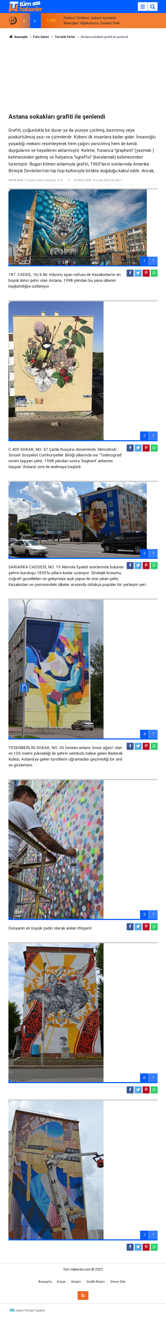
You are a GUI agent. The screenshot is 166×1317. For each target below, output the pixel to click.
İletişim (76, 1282)
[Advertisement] (83, 76)
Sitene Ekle (118, 1282)
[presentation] (24, 20)
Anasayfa (45, 1282)
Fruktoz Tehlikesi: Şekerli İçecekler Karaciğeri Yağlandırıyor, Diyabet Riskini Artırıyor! (93, 21)
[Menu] (143, 7)
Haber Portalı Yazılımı (30, 1310)
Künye (61, 1282)
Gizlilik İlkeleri (95, 1282)
